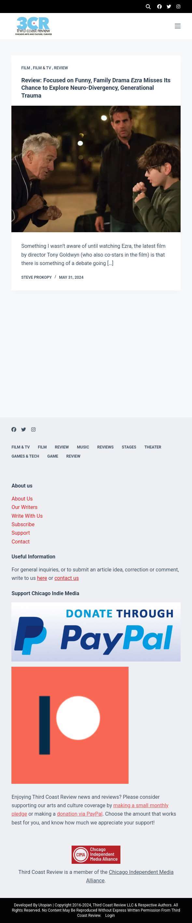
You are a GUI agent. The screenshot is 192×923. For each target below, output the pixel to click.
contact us (66, 578)
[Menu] (178, 26)
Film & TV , (43, 68)
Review (61, 68)
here (42, 578)
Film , (27, 68)
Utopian (45, 905)
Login (110, 915)
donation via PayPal (80, 814)
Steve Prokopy (36, 277)
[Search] (148, 6)
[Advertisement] (96, 371)
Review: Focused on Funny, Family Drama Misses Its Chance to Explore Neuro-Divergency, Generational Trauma (96, 88)
